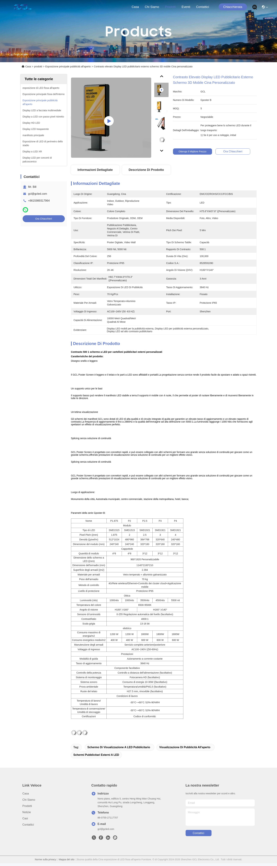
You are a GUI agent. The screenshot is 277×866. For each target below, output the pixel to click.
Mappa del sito (66, 859)
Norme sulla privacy (45, 859)
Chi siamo (152, 7)
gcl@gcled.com (37, 193)
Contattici (202, 7)
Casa (135, 7)
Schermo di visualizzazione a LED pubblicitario (118, 747)
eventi (186, 7)
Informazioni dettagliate (95, 170)
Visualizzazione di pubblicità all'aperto (184, 747)
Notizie (26, 812)
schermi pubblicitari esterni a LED (96, 754)
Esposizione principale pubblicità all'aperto (68, 66)
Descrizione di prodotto (146, 170)
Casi (25, 818)
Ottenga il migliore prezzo (195, 151)
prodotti (170, 7)
